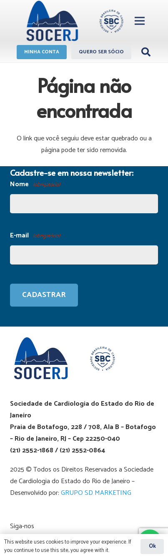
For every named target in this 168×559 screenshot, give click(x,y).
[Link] (74, 21)
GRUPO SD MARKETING (96, 493)
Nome (35, 185)
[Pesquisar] (146, 52)
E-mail (35, 236)
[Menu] (139, 20)
